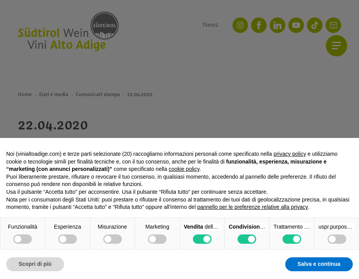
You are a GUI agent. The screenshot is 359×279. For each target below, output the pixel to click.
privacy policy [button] (290, 154)
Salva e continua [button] (319, 264)
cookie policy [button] (184, 169)
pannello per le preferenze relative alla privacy (252, 207)
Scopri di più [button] (35, 264)
